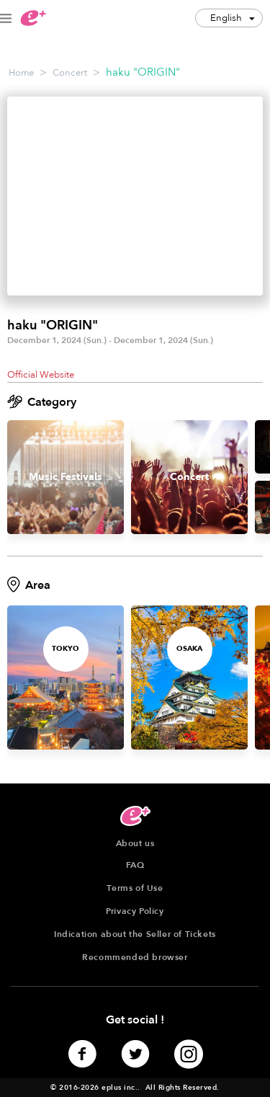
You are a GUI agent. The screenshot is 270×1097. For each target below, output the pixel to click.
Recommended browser (134, 957)
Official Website (40, 374)
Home (21, 72)
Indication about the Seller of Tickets (135, 934)
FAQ (135, 865)
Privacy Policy (134, 911)
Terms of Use (135, 888)
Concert (70, 72)
